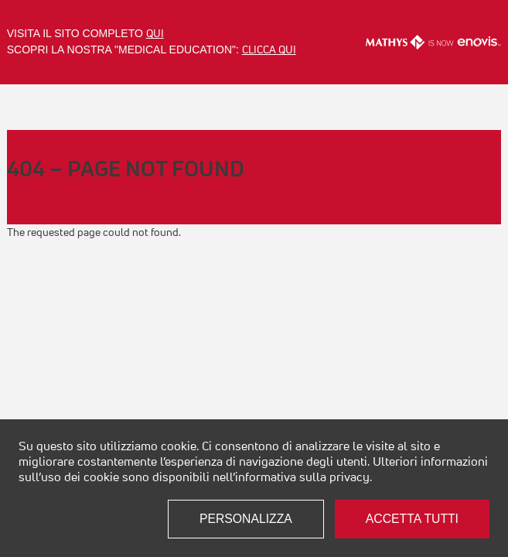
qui (155, 33)
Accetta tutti (412, 518)
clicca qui (269, 49)
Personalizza (245, 518)
